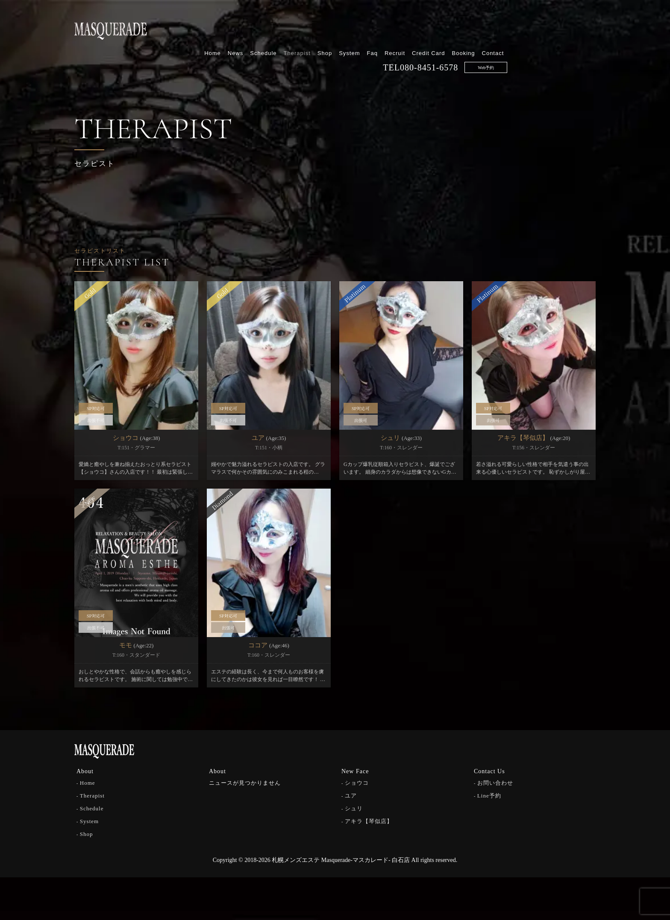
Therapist (385, 29)
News (324, 29)
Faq (460, 29)
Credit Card (516, 29)
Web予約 (574, 43)
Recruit (483, 29)
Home (301, 29)
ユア (351, 795)
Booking (551, 29)
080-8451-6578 (517, 43)
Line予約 (489, 795)
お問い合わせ (495, 783)
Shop (413, 29)
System (437, 29)
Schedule (351, 29)
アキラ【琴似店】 (369, 821)
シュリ (354, 808)
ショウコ (357, 783)
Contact (581, 29)
